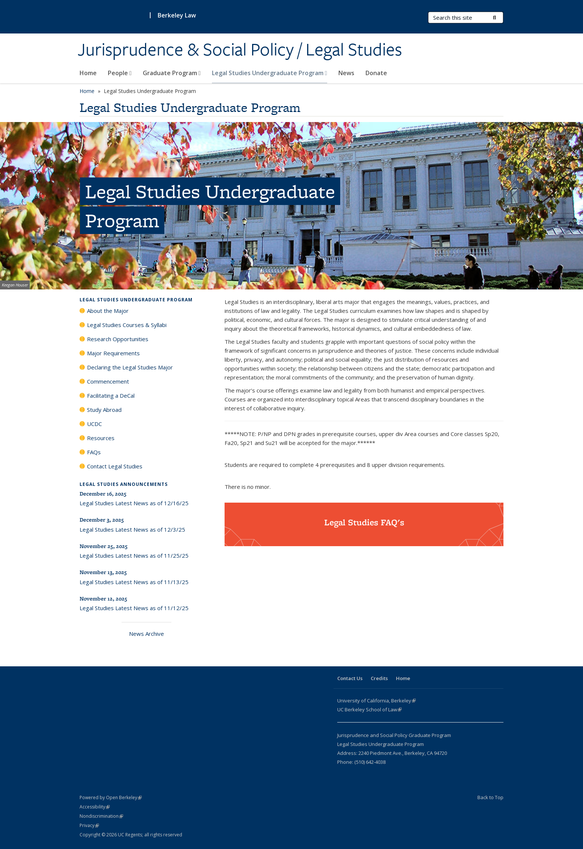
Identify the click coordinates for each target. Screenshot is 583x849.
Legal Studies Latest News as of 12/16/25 (134, 503)
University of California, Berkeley (376, 700)
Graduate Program (172, 73)
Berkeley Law (177, 15)
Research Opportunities (117, 339)
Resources (101, 438)
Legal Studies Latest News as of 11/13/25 (134, 582)
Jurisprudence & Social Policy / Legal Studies (240, 49)
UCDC (94, 423)
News (346, 73)
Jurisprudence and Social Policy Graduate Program (394, 735)
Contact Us (350, 678)
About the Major (108, 310)
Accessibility (95, 807)
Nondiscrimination (101, 816)
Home (88, 73)
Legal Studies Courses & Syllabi (127, 325)
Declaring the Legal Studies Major (130, 367)
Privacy (89, 825)
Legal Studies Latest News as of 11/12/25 (134, 608)
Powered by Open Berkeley (111, 797)
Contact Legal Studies (114, 466)
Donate (376, 73)
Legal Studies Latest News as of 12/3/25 (132, 529)
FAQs (94, 452)
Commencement (108, 381)
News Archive (146, 633)
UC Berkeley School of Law (369, 709)
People (120, 73)
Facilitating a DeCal (111, 395)
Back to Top (490, 797)
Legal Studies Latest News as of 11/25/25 (134, 555)
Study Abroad (104, 409)
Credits (379, 678)
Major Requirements (113, 353)
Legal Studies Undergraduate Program (269, 73)
